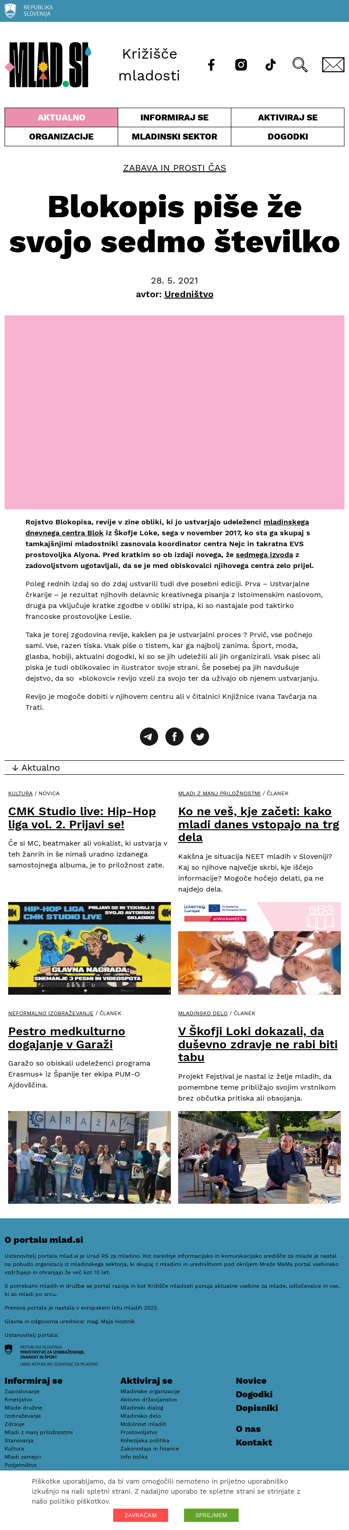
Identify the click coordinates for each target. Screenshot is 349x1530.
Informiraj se (174, 119)
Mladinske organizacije (150, 1391)
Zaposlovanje (22, 1391)
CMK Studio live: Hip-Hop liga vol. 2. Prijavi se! (82, 817)
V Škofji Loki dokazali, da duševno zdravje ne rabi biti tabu (258, 1044)
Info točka (134, 1457)
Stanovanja (19, 1440)
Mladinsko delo (203, 1013)
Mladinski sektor (174, 138)
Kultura (20, 793)
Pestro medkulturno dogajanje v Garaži (66, 1037)
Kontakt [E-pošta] (254, 1442)
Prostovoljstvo (138, 1432)
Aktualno (61, 119)
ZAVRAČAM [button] (141, 1515)
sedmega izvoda (264, 554)
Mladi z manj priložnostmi (219, 793)
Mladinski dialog (141, 1408)
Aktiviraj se (287, 119)
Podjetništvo (21, 1465)
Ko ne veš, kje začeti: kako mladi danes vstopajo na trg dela (258, 824)
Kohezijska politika (145, 1440)
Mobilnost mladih (143, 1424)
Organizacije (61, 138)
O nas (248, 1428)
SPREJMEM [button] (211, 1515)
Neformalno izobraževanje (51, 1013)
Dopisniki (257, 1407)
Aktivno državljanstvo (148, 1399)
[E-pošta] (333, 65)
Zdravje (15, 1424)
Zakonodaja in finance (149, 1448)
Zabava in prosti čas (174, 167)
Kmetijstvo (18, 1399)
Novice (251, 1380)
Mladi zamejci (23, 1457)
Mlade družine (23, 1408)
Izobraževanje (23, 1416)
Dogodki (288, 136)
